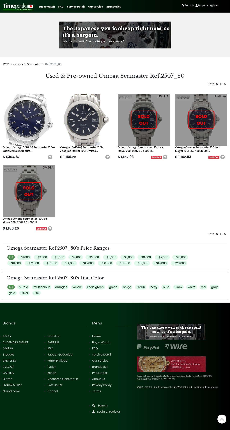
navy (153, 287)
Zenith (51, 373)
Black (178, 287)
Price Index (100, 373)
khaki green (95, 287)
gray (214, 287)
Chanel (52, 391)
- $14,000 (69, 263)
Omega (18, 64)
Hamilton (54, 336)
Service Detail (76, 6)
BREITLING (9, 361)
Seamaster (34, 64)
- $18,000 (141, 263)
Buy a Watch (46, 6)
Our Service (95, 6)
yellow (77, 287)
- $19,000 (160, 263)
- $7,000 (128, 257)
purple (23, 287)
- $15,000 (87, 263)
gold (12, 293)
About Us (98, 379)
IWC (50, 348)
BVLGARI (8, 367)
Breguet (8, 354)
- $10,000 (180, 257)
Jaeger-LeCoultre (60, 354)
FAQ (61, 6)
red (203, 287)
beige (127, 287)
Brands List (113, 6)
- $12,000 (32, 263)
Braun (141, 287)
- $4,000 (76, 257)
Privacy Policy (102, 385)
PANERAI (53, 342)
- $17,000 (124, 263)
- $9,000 (162, 257)
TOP (6, 64)
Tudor (51, 367)
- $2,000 (41, 257)
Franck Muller (12, 385)
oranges (61, 287)
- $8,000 (145, 257)
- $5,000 (93, 257)
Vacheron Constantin (62, 379)
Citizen (7, 379)
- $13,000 (50, 263)
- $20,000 (179, 263)
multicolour (41, 287)
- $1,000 (24, 257)
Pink (37, 293)
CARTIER (8, 373)
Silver (24, 293)
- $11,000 (15, 263)
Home (96, 336)
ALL (11, 257)
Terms (96, 391)
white (191, 287)
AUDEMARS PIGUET (15, 342)
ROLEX (7, 336)
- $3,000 (58, 257)
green (113, 287)
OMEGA (8, 348)
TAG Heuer (54, 385)
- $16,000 (105, 263)
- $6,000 (110, 257)
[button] (50, 157)
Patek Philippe (57, 361)
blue (166, 287)
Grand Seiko (11, 391)
